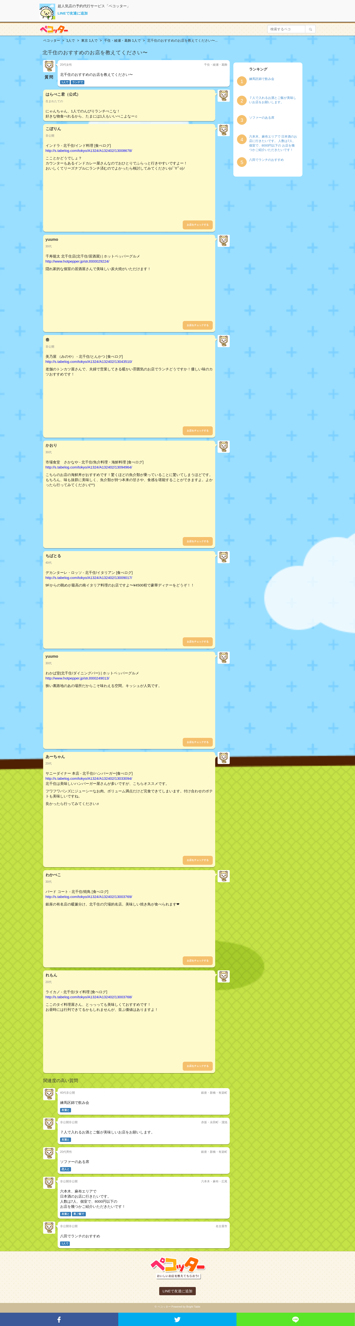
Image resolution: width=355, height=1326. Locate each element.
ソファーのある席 (261, 117)
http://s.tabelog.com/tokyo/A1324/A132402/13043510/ (89, 361)
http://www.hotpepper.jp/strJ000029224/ (78, 261)
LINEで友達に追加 (73, 13)
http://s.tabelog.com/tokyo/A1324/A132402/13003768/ (89, 997)
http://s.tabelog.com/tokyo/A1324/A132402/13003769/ (89, 897)
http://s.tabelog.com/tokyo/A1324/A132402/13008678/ (89, 150)
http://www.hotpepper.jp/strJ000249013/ (78, 678)
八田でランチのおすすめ (266, 160)
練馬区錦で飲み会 (261, 79)
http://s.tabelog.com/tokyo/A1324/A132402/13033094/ (89, 778)
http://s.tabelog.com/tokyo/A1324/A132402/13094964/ (89, 467)
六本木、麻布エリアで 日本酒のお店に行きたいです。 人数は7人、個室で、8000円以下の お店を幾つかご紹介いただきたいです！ (273, 143)
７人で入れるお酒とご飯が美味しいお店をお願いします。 (272, 100)
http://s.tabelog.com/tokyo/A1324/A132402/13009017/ (89, 578)
